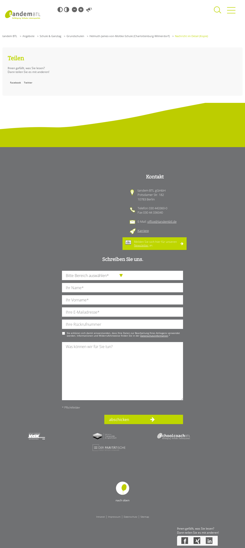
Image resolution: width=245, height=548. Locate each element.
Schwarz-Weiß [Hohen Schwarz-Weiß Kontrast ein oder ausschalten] (60, 9)
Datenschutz (130, 516)
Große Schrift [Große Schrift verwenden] (81, 9)
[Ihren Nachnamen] (122, 287)
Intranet (100, 516)
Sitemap (144, 516)
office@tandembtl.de (162, 221)
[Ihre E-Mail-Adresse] (122, 312)
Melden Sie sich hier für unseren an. (155, 243)
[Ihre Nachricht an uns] (122, 371)
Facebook (15, 82)
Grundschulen (75, 36)
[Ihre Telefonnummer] (122, 324)
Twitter (28, 82)
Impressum (114, 516)
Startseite (23, 14)
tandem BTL (9, 36)
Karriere (143, 230)
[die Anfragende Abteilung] (122, 275)
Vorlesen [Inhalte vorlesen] (89, 9)
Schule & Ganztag (50, 36)
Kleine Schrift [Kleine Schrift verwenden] (74, 9)
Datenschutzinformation (154, 335)
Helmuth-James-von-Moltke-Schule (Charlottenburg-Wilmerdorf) (129, 36)
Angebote (28, 36)
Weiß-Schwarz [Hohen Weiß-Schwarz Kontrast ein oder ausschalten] (66, 9)
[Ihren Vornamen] (122, 299)
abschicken (119, 419)
